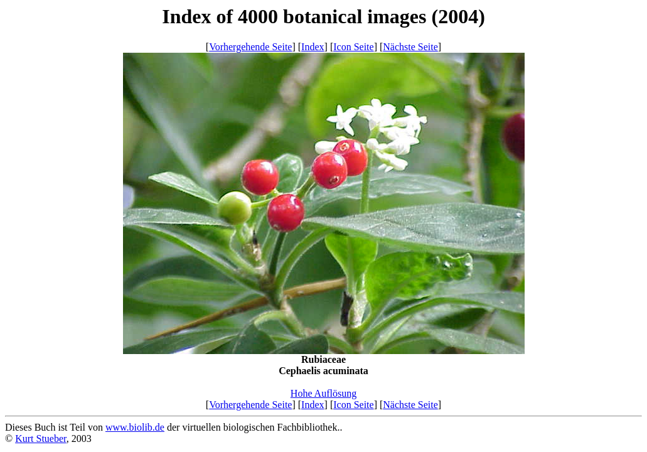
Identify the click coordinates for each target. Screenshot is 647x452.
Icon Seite (353, 46)
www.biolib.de (134, 427)
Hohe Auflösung (323, 393)
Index (312, 46)
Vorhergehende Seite (250, 46)
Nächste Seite (410, 46)
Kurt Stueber (41, 438)
